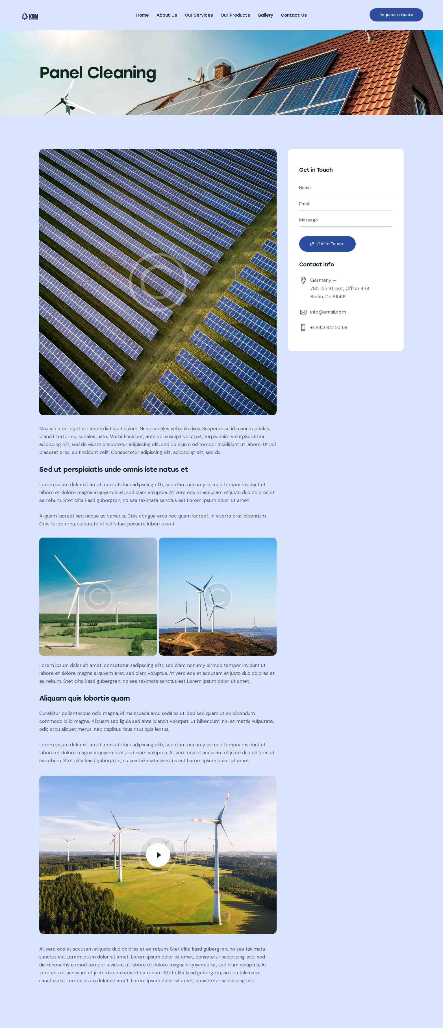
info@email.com (328, 312)
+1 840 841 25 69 (329, 327)
